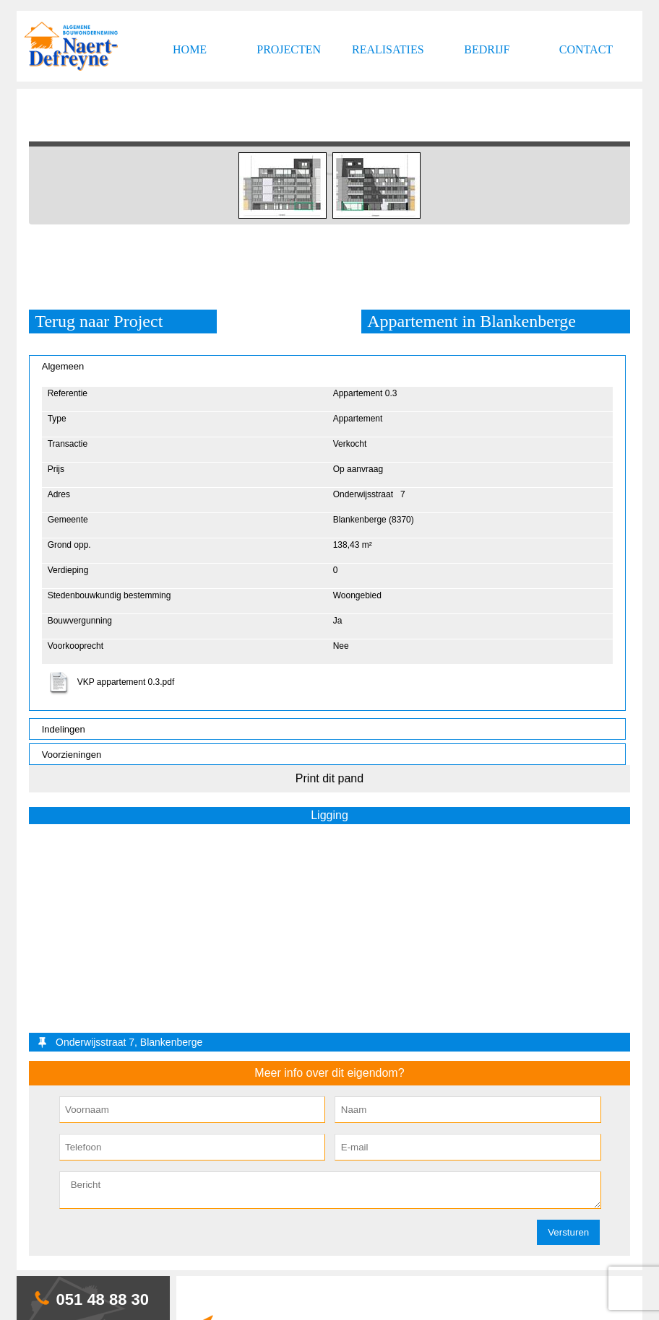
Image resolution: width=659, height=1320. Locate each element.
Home (190, 49)
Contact (586, 49)
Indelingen (63, 729)
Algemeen (63, 366)
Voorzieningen (71, 754)
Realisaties (388, 49)
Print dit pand (329, 778)
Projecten (289, 49)
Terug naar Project (99, 321)
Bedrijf (486, 49)
